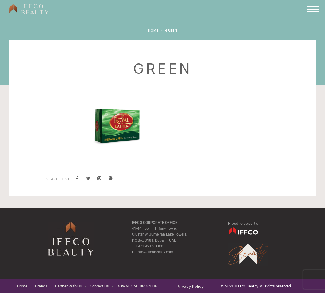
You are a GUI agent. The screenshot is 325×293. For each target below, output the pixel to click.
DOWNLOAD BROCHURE (138, 286)
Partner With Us (68, 286)
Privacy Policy (190, 286)
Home (22, 286)
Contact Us (99, 286)
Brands (41, 286)
